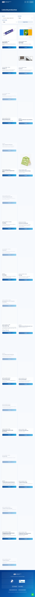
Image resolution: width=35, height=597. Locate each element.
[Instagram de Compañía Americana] (15, 586)
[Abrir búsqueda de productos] (28, 2)
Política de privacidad (22, 589)
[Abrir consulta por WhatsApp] (32, 594)
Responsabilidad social (13, 589)
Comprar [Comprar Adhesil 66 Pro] (9, 47)
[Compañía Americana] (6, 2)
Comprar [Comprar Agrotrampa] (25, 47)
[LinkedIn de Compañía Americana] (20, 586)
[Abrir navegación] (25, 2)
